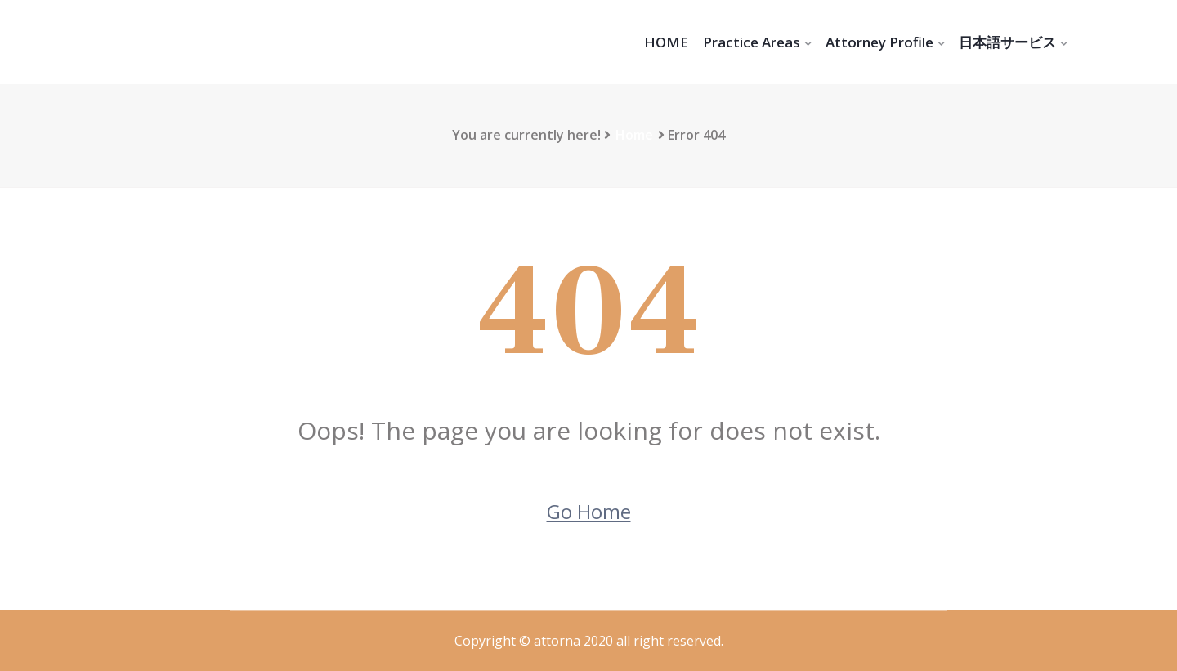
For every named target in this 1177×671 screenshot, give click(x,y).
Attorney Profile (879, 42)
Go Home (589, 511)
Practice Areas (751, 42)
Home (634, 135)
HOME (666, 42)
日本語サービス (1007, 42)
